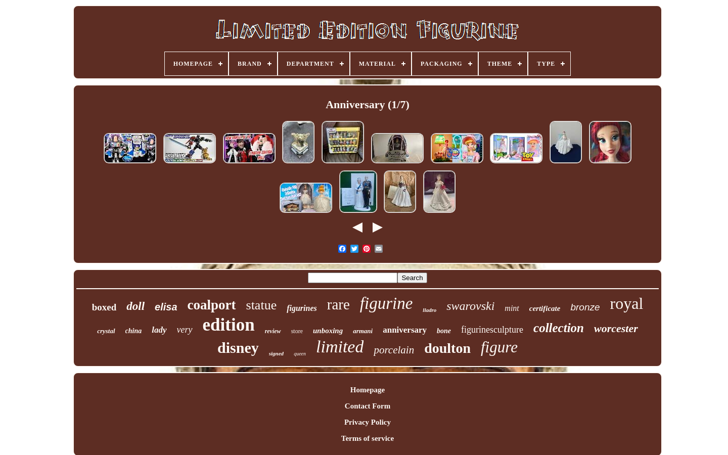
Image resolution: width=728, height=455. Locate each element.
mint (512, 308)
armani (363, 331)
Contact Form (367, 406)
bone (444, 331)
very (185, 330)
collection (558, 328)
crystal (106, 331)
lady (159, 330)
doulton (447, 348)
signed (276, 353)
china (133, 331)
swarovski (470, 305)
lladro (429, 310)
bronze (585, 307)
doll (135, 306)
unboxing (328, 331)
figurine (386, 303)
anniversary (405, 330)
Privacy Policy (367, 422)
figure (499, 347)
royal (627, 303)
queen (300, 353)
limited (339, 346)
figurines (302, 308)
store (297, 331)
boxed (104, 307)
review (273, 331)
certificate (545, 308)
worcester (616, 328)
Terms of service (367, 438)
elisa (166, 306)
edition (229, 325)
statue (261, 305)
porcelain (394, 350)
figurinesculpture (492, 330)
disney (238, 347)
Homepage (367, 390)
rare (338, 304)
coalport (212, 304)
